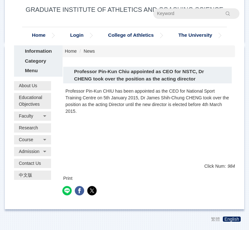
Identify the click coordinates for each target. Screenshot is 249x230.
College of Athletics (131, 35)
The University (195, 35)
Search (228, 13)
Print (67, 178)
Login (77, 35)
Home (39, 35)
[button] (32, 116)
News (89, 51)
